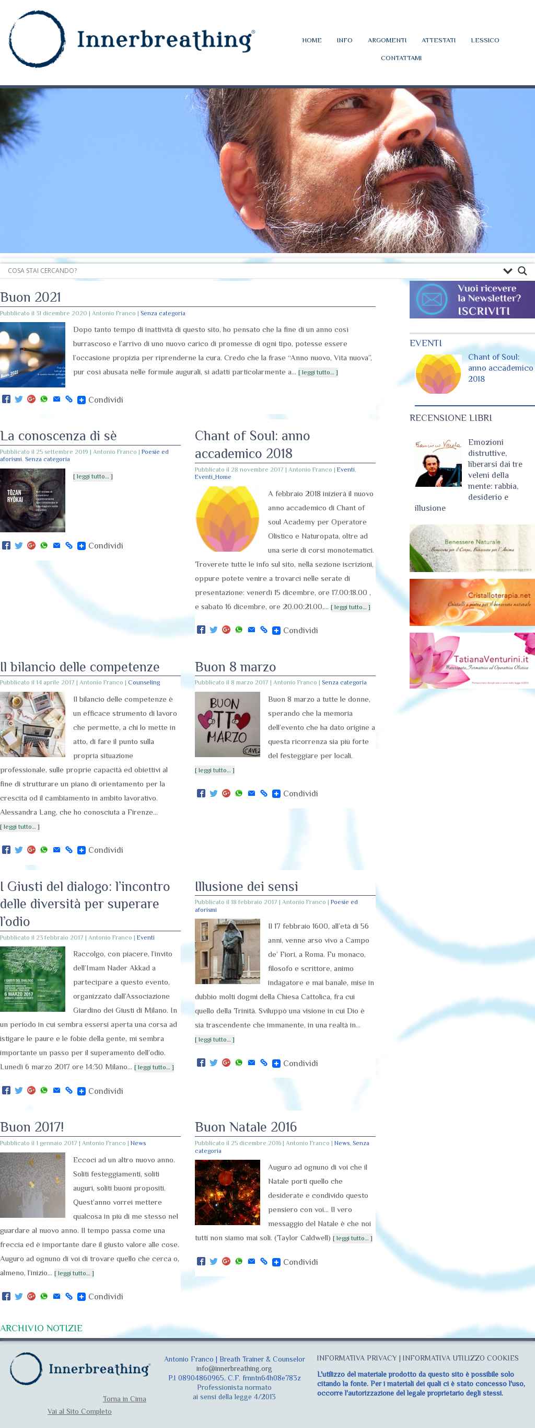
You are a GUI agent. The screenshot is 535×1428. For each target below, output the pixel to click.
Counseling (144, 682)
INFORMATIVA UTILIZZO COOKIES (461, 1358)
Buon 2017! (32, 1127)
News (138, 1143)
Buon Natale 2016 (246, 1127)
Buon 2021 (30, 297)
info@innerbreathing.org (234, 1368)
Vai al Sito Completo (80, 1411)
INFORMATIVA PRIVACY (357, 1358)
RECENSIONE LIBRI (451, 418)
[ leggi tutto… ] (318, 372)
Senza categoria (163, 313)
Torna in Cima (124, 1398)
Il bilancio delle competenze (80, 667)
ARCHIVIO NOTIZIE (41, 1328)
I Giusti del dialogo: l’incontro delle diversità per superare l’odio (85, 904)
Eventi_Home (213, 477)
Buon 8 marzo (235, 667)
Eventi (346, 469)
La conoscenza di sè (58, 435)
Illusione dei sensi (246, 886)
